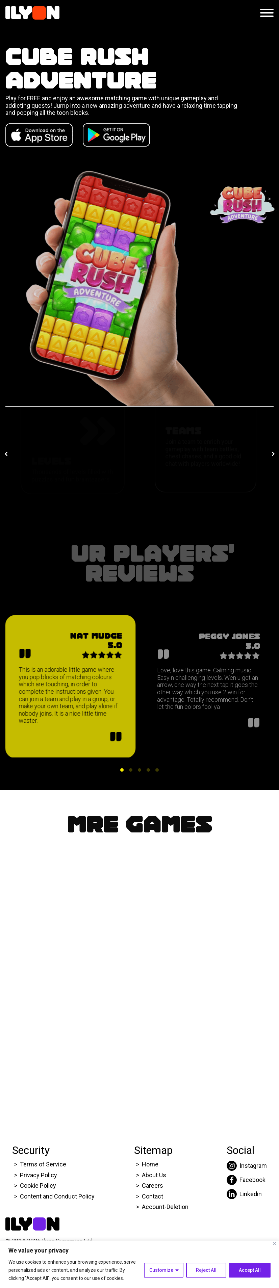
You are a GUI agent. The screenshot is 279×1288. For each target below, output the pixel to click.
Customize (161, 1270)
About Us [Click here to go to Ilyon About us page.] (154, 1175)
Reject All (206, 1270)
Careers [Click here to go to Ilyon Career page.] (152, 1185)
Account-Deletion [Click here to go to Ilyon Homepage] (165, 1206)
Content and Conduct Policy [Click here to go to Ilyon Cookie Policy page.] (58, 1196)
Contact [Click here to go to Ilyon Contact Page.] (152, 1196)
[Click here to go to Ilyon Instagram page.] (247, 1166)
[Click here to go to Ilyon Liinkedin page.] (247, 1194)
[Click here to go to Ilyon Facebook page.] (247, 1180)
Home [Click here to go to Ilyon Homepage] (150, 1164)
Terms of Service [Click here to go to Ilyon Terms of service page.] (43, 1164)
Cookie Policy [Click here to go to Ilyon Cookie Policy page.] (38, 1185)
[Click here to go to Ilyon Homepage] (32, 13)
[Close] (274, 1243)
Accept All (250, 1270)
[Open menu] (267, 13)
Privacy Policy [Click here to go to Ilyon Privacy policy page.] (38, 1175)
